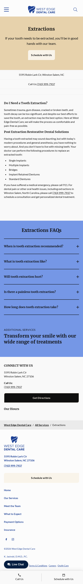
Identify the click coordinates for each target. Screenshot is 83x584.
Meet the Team (12, 505)
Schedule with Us (41, 55)
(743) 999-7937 (46, 84)
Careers (52, 565)
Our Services (11, 498)
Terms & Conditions (38, 565)
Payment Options (14, 521)
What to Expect (12, 513)
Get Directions (41, 397)
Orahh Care (63, 565)
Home (7, 490)
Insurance (9, 529)
